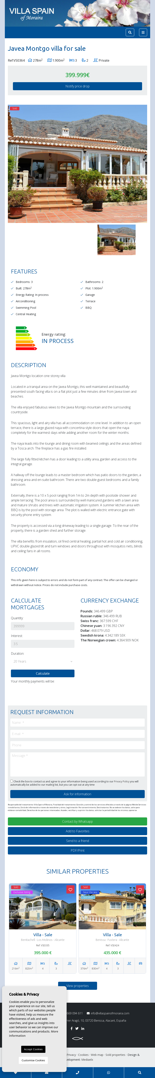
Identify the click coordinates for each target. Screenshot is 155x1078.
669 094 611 (72, 1013)
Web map (97, 1055)
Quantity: (17, 618)
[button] (42, 662)
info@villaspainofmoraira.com (108, 1013)
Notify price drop (77, 86)
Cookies (83, 1055)
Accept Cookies (33, 1049)
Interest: (17, 636)
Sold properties (115, 1055)
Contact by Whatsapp (77, 821)
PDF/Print (78, 850)
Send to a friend (77, 841)
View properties (77, 986)
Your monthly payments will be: (33, 681)
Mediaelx (87, 1059)
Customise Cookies (33, 1060)
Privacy (71, 1055)
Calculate (43, 673)
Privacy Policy (122, 781)
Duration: (17, 653)
